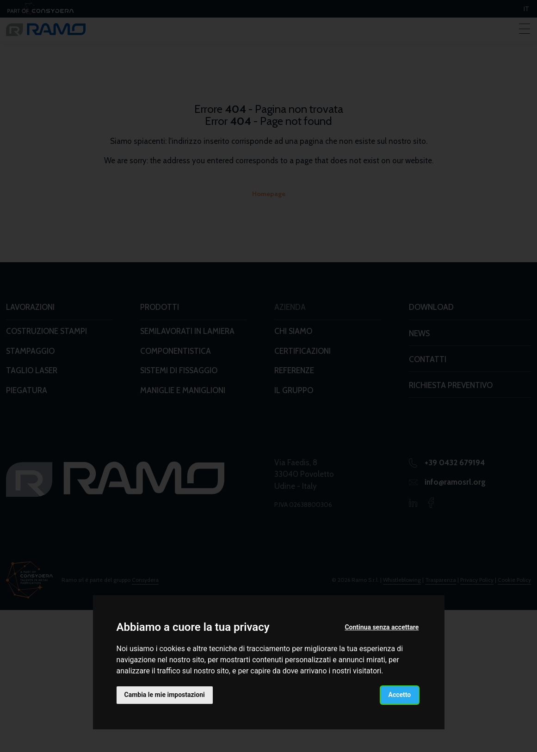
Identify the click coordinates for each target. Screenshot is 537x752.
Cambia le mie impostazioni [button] (164, 694)
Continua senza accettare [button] (382, 627)
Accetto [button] (400, 694)
